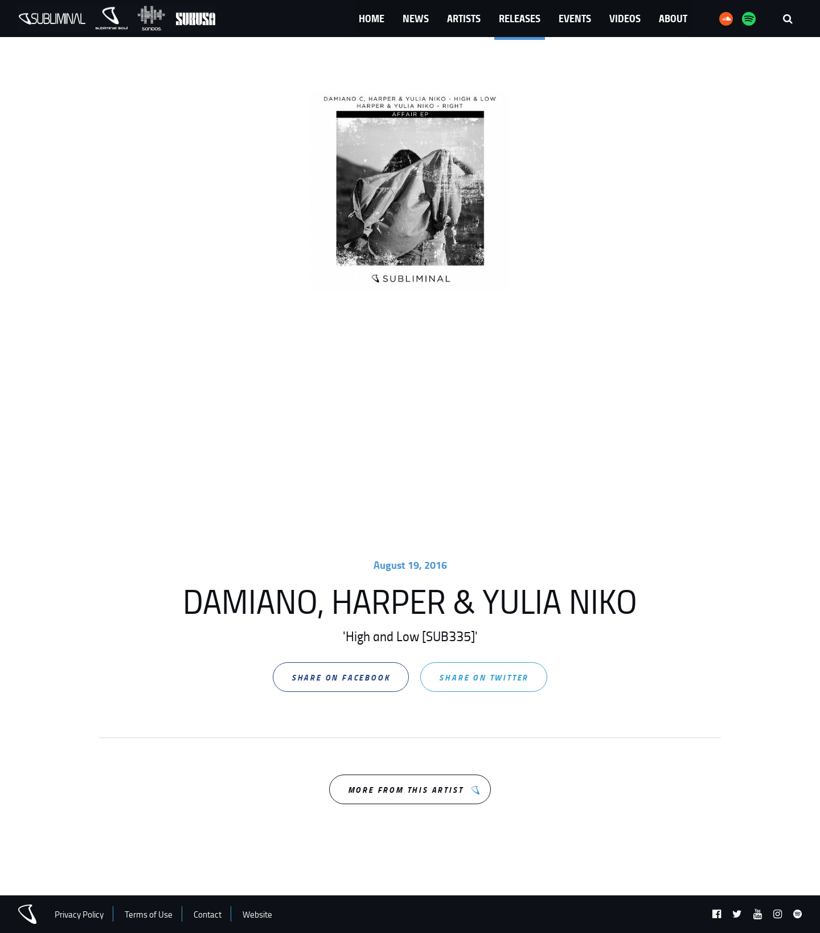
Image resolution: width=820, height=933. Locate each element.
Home (371, 18)
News (416, 18)
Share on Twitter (483, 677)
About (673, 18)
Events (575, 18)
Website (257, 914)
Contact (208, 914)
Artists (464, 18)
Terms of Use (149, 914)
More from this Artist (406, 790)
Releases (519, 18)
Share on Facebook (341, 677)
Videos (625, 18)
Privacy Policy (79, 914)
